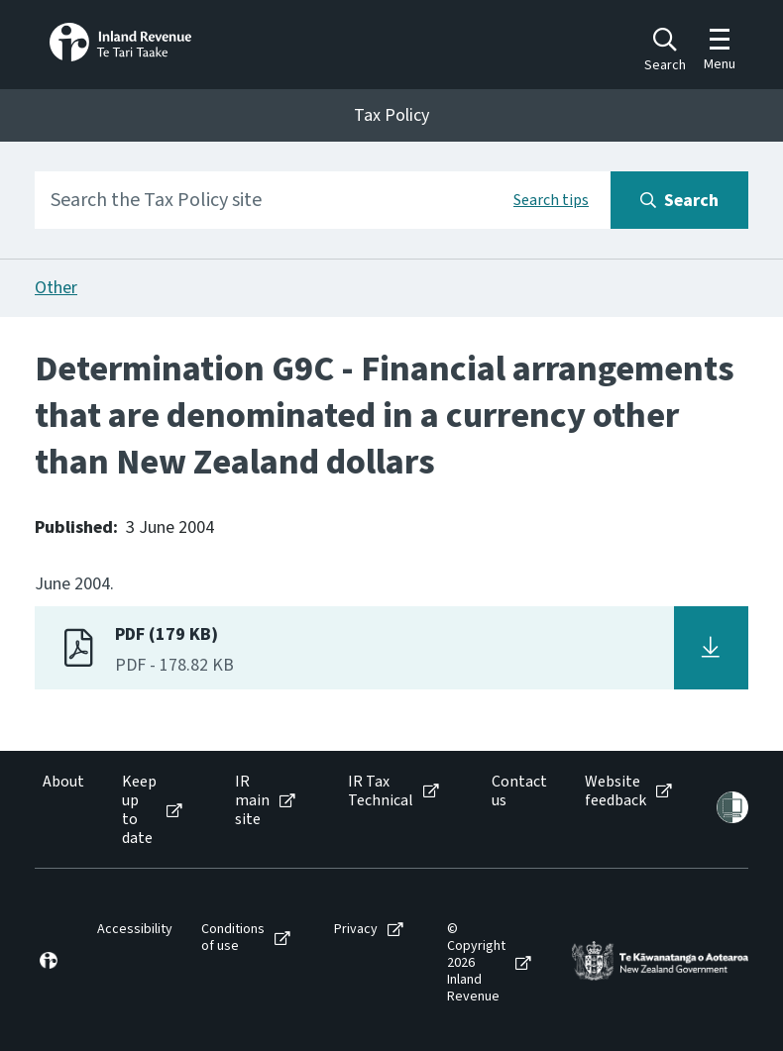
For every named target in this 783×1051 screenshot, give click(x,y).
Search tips (551, 200)
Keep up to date (139, 811)
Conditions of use (233, 938)
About (63, 782)
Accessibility (134, 929)
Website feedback (615, 791)
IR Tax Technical (380, 791)
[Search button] (679, 200)
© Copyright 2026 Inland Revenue (476, 962)
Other (56, 287)
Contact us (519, 791)
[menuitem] (62, 811)
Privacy (356, 929)
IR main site (252, 801)
